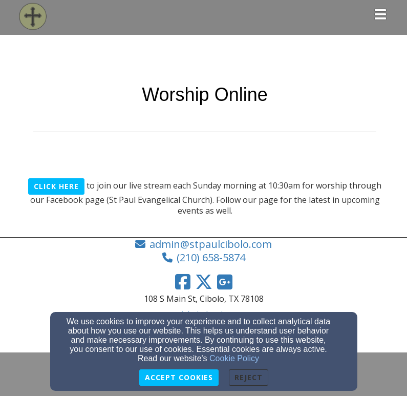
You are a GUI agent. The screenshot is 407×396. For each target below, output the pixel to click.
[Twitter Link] (203, 282)
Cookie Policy (234, 358)
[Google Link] (224, 282)
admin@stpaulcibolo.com (210, 244)
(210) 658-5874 (211, 257)
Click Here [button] (56, 186)
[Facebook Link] (182, 282)
